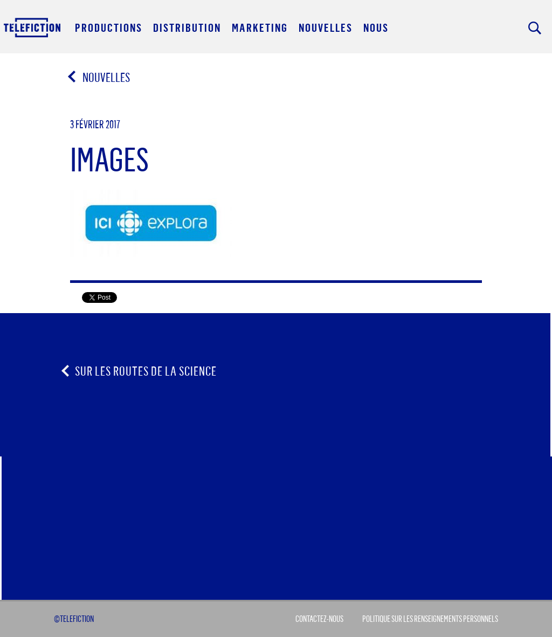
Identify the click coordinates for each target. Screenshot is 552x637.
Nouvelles (99, 77)
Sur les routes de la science (146, 370)
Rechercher (534, 28)
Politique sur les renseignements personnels (430, 618)
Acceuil (33, 27)
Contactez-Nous (319, 618)
